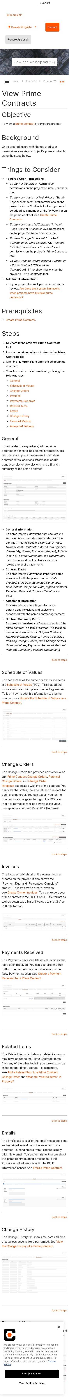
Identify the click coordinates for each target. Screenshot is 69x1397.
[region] (31, 1358)
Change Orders (19, 390)
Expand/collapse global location (62, 80)
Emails (14, 411)
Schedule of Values (22, 385)
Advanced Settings (22, 426)
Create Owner (17, 892)
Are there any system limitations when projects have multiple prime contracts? (35, 293)
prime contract (24, 124)
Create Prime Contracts (21, 320)
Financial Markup (20, 421)
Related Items (19, 406)
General (15, 380)
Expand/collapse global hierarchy (9, 81)
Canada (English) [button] (21, 27)
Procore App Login (18, 39)
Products (31, 81)
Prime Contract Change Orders (27, 776)
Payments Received (23, 401)
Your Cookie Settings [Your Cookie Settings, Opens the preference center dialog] (32, 1383)
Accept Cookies (31, 1373)
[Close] (59, 1327)
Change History (19, 416)
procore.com (14, 14)
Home (16, 81)
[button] (53, 61)
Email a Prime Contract (47, 1168)
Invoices (15, 396)
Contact (52, 27)
